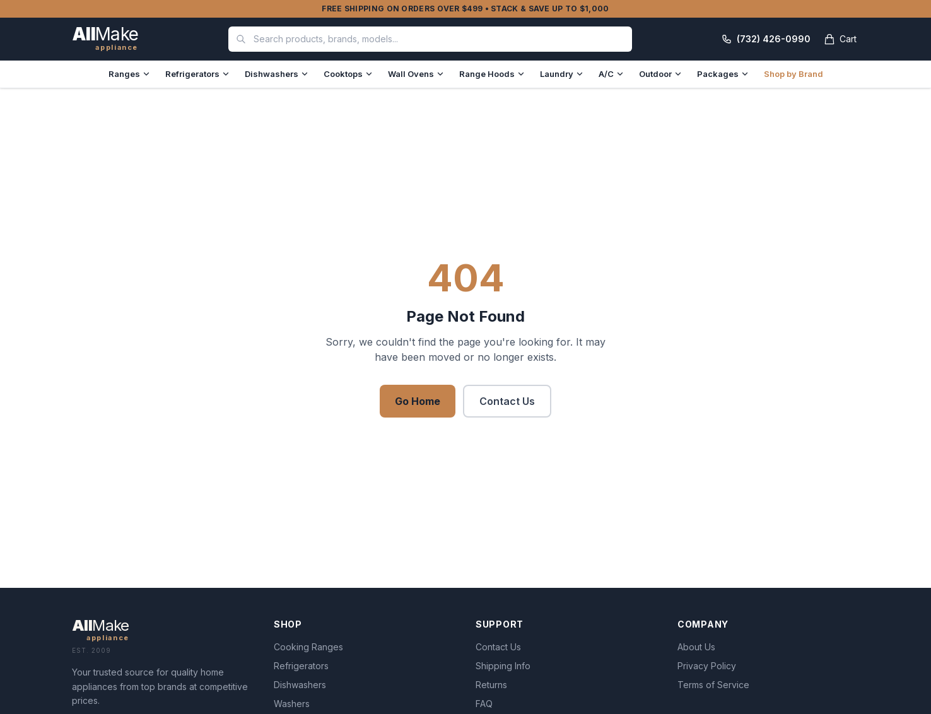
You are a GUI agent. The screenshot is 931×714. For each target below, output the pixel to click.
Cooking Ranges (308, 646)
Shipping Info (503, 665)
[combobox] (430, 39)
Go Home (417, 401)
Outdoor (660, 74)
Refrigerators (197, 74)
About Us (696, 646)
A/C (611, 74)
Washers (292, 703)
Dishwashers (276, 74)
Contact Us (507, 401)
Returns (491, 684)
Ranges (129, 74)
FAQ (484, 703)
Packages (723, 74)
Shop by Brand (793, 74)
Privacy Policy (706, 665)
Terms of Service (713, 684)
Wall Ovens (416, 74)
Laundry (561, 74)
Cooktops (348, 74)
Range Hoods (492, 74)
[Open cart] (840, 39)
